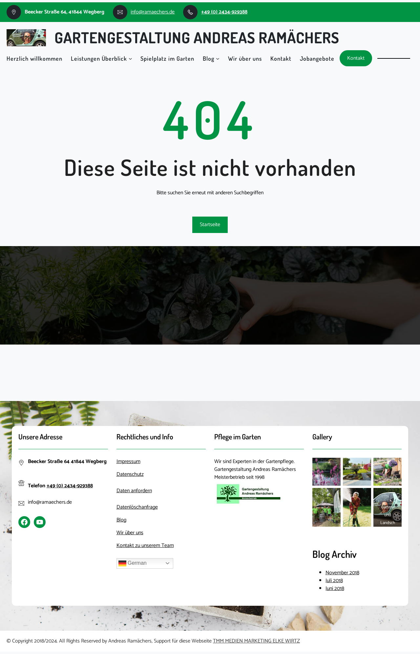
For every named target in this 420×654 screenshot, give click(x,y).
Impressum (128, 461)
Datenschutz (130, 474)
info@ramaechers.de (153, 12)
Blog (208, 58)
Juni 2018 (335, 588)
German (132, 563)
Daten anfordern (134, 490)
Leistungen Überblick (99, 58)
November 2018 (342, 572)
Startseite (210, 224)
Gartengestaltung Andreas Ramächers (196, 37)
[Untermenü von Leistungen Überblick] (130, 58)
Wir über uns (129, 532)
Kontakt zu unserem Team (145, 545)
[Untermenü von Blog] (218, 58)
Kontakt (356, 58)
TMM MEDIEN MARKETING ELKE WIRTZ (256, 641)
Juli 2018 (334, 580)
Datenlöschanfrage (137, 507)
